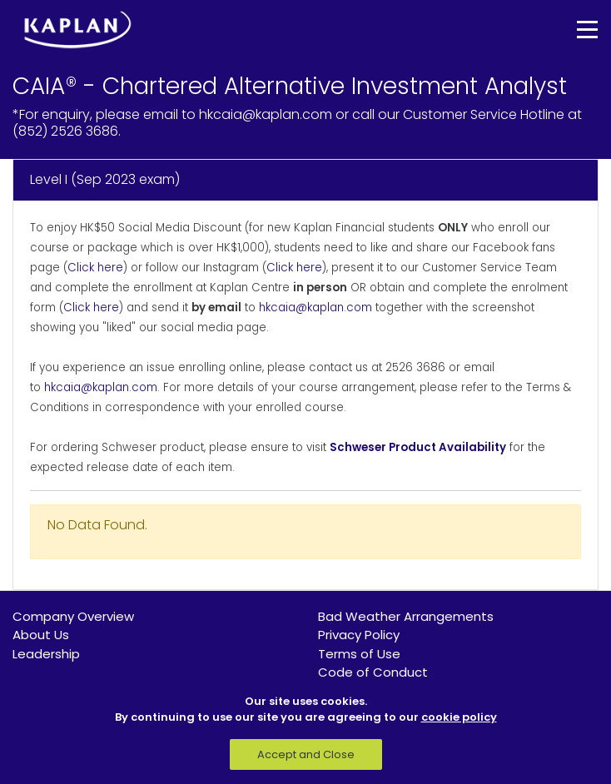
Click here (95, 267)
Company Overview (73, 616)
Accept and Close (306, 754)
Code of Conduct (373, 672)
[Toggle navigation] (575, 29)
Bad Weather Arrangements (406, 616)
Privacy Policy (359, 634)
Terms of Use (359, 653)
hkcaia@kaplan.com (315, 307)
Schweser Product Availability (418, 447)
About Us (40, 634)
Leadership (46, 653)
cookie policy (459, 717)
